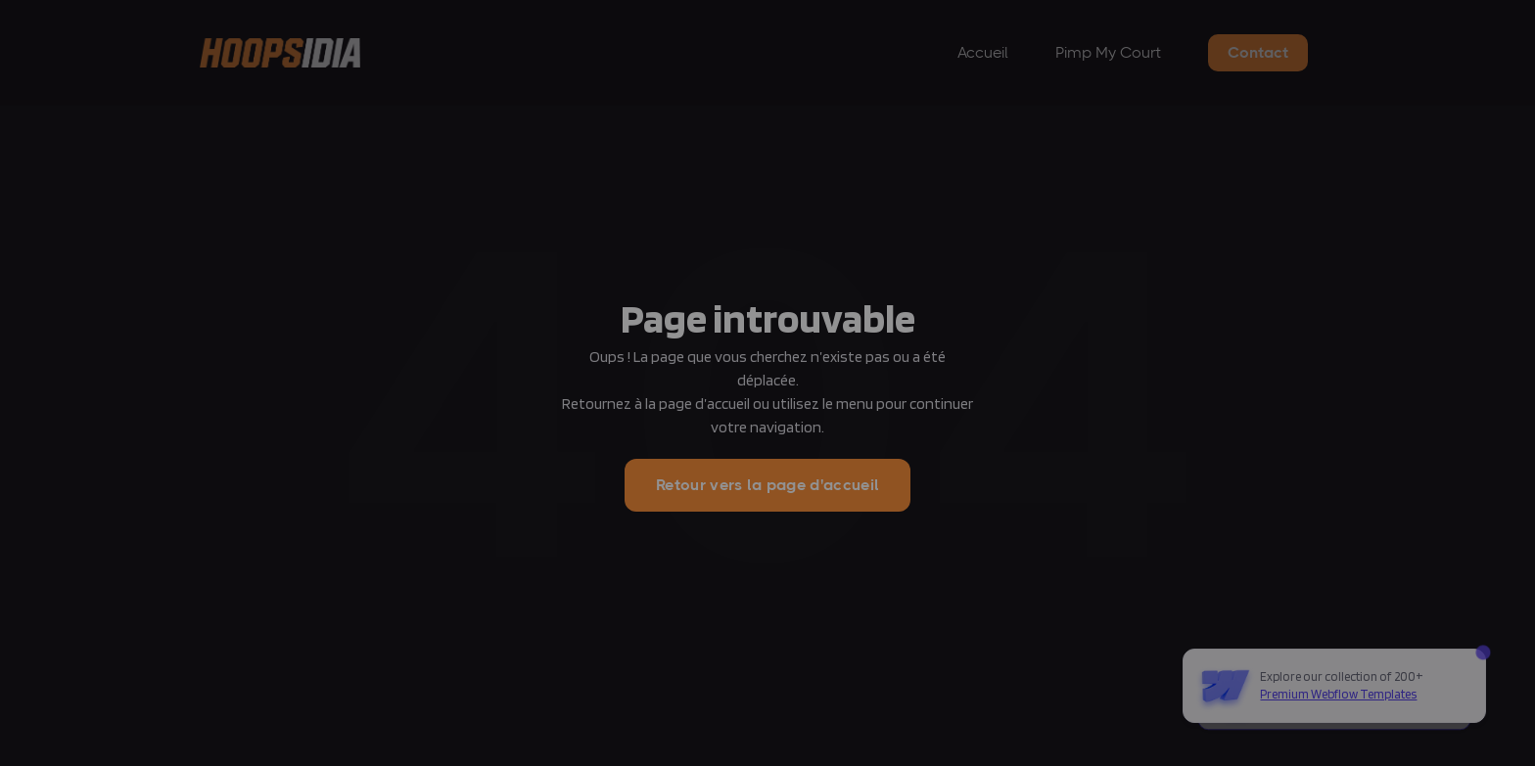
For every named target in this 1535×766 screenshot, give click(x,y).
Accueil (982, 52)
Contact (1258, 52)
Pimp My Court (1108, 52)
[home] (280, 53)
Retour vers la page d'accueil (767, 484)
